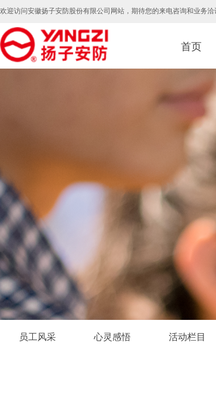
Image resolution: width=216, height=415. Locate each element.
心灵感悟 (112, 337)
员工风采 (37, 337)
